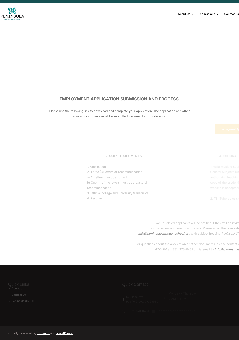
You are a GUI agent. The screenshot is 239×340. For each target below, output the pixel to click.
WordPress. (64, 333)
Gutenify (43, 333)
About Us (18, 288)
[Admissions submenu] (217, 14)
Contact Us (19, 294)
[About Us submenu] (193, 14)
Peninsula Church (23, 301)
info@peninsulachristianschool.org (196, 233)
